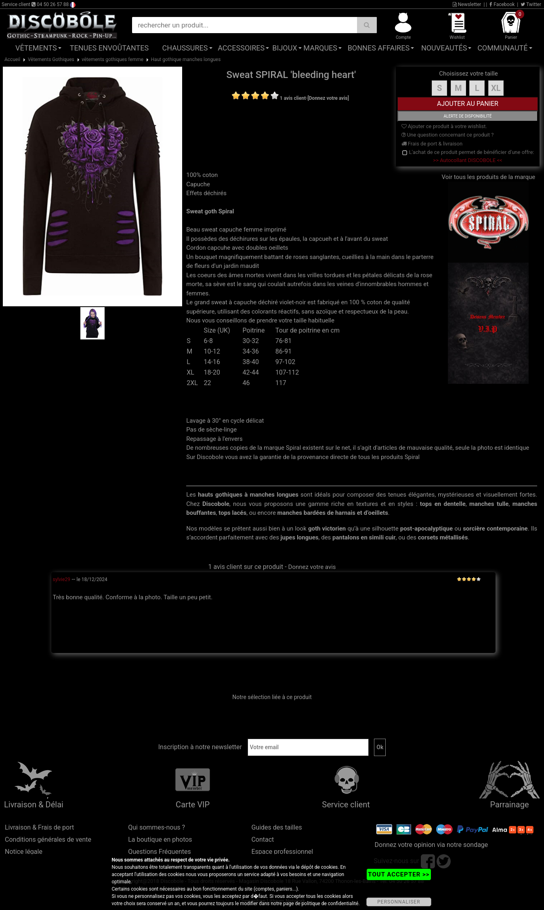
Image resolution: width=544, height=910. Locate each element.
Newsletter (467, 4)
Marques (320, 48)
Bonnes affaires (379, 48)
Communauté (502, 48)
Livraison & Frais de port (39, 827)
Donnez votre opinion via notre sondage (431, 845)
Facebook (502, 4)
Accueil (12, 59)
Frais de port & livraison (432, 144)
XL (496, 88)
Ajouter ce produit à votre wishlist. (444, 126)
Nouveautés (444, 48)
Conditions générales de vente (48, 839)
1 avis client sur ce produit (245, 567)
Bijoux (284, 48)
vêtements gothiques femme (112, 59)
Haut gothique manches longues (186, 59)
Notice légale (23, 851)
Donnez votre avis (312, 567)
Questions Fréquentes (159, 851)
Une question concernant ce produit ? (447, 135)
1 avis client (293, 98)
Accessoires (241, 48)
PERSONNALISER (398, 902)
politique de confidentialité (330, 903)
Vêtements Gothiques (51, 59)
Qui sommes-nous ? (156, 827)
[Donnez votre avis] (328, 98)
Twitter (531, 4)
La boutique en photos (160, 839)
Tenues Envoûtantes (109, 48)
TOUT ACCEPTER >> (398, 874)
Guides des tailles (276, 827)
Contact (262, 839)
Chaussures (185, 48)
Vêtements (36, 48)
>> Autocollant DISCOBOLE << (467, 160)
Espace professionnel (282, 851)
